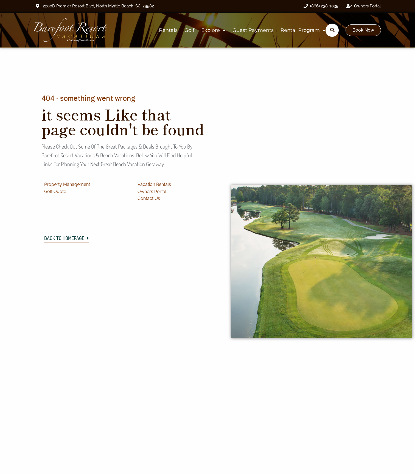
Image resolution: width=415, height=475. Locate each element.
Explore (213, 30)
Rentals (168, 30)
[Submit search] (332, 29)
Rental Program (303, 30)
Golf (189, 30)
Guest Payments (253, 30)
